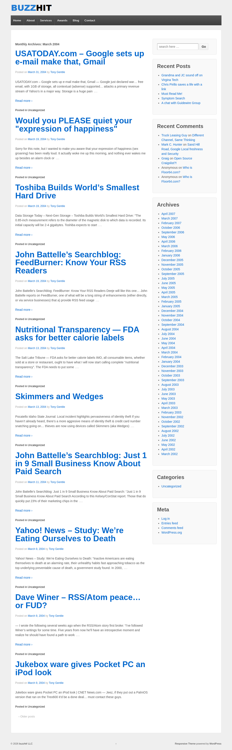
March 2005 (170, 297)
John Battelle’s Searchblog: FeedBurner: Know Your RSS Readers (70, 262)
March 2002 (170, 454)
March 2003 (170, 408)
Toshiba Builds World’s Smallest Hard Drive (77, 191)
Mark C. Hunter (172, 144)
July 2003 (168, 389)
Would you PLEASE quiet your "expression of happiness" (73, 124)
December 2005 (172, 260)
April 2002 (168, 449)
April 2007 (168, 214)
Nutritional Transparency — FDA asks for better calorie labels (77, 333)
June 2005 (169, 283)
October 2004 (171, 320)
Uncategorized (36, 110)
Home (17, 20)
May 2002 (168, 444)
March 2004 (170, 352)
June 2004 (169, 338)
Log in (166, 518)
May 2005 (168, 287)
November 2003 (172, 371)
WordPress (215, 743)
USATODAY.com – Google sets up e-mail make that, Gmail (79, 57)
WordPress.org (172, 532)
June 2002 (169, 440)
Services (46, 20)
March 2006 (170, 246)
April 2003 (168, 403)
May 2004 (168, 343)
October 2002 (171, 421)
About (31, 20)
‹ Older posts (27, 716)
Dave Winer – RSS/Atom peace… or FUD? (78, 601)
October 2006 (171, 227)
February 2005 (172, 301)
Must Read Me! (172, 93)
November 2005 (172, 264)
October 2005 (171, 269)
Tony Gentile (57, 72)
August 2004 (170, 329)
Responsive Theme (185, 743)
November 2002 (172, 417)
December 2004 (172, 311)
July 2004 (168, 334)
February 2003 (172, 412)
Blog (76, 20)
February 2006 (172, 250)
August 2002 (170, 431)
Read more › (23, 100)
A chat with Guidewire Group (181, 103)
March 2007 (170, 218)
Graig (165, 158)
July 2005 (168, 278)
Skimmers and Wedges (59, 396)
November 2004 (172, 315)
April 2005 (168, 292)
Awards (62, 20)
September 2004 (173, 324)
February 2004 (172, 357)
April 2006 (168, 241)
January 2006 (171, 255)
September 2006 (173, 232)
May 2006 (168, 237)
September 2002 (173, 426)
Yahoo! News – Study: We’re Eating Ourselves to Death (69, 534)
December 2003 (172, 366)
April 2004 (168, 347)
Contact (90, 20)
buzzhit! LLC (25, 743)
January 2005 (171, 306)
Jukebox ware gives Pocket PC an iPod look (80, 668)
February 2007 (172, 223)
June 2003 (169, 394)
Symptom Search (173, 98)
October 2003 (171, 375)
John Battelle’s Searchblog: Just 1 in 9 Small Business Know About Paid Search (81, 463)
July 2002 (168, 435)
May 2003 (168, 398)
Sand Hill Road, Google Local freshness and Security (182, 149)
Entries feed (170, 523)
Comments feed (172, 528)
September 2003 (173, 380)
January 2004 (171, 361)
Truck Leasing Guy (174, 135)
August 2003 (170, 384)
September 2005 (173, 274)
